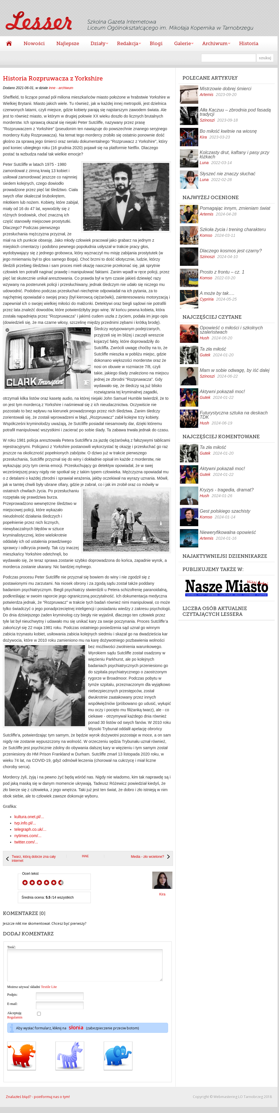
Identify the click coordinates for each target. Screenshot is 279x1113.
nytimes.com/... (27, 835)
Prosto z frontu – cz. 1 (222, 272)
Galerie (181, 44)
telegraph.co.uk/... (30, 829)
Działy (96, 44)
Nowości (34, 43)
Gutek (205, 355)
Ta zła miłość (213, 349)
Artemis (206, 94)
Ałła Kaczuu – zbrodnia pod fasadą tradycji (235, 112)
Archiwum (213, 44)
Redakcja (126, 44)
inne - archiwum (61, 88)
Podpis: (12, 1001)
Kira (203, 137)
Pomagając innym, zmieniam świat (235, 208)
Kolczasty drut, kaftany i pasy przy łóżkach (234, 154)
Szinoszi (207, 120)
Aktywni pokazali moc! (222, 391)
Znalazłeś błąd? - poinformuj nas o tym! (38, 1102)
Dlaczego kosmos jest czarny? (231, 250)
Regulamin (14, 1023)
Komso (206, 235)
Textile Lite (49, 993)
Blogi (156, 43)
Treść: (11, 947)
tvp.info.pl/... (25, 823)
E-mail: (12, 1010)
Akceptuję (14, 1021)
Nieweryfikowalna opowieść (228, 532)
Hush (204, 338)
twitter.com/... (26, 842)
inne (85, 856)
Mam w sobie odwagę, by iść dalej (235, 370)
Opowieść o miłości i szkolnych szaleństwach (231, 330)
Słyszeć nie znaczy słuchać (227, 173)
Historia (248, 43)
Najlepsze (67, 43)
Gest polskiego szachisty (225, 511)
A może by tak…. (217, 293)
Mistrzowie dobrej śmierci (225, 88)
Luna (204, 162)
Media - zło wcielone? (147, 857)
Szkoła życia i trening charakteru (233, 229)
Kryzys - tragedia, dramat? (227, 489)
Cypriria (206, 299)
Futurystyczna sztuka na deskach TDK (234, 415)
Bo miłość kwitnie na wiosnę (228, 131)
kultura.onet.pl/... (29, 816)
